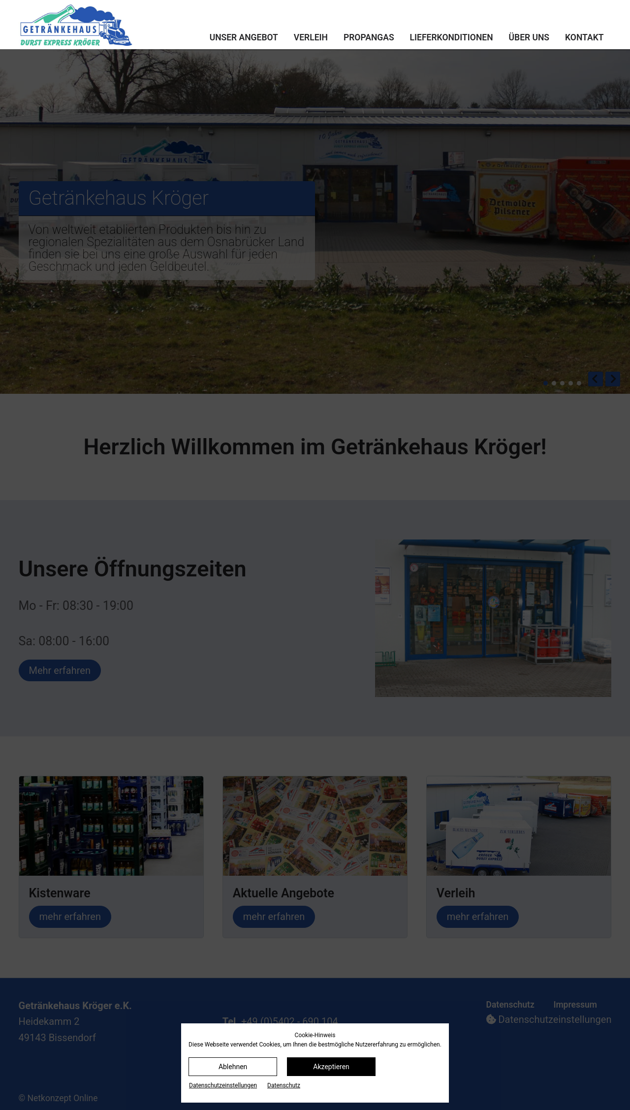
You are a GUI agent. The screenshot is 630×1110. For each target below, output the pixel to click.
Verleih (311, 37)
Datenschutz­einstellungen (223, 1085)
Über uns (529, 37)
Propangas (369, 37)
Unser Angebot (244, 37)
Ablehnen (233, 1067)
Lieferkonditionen (451, 37)
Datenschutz (283, 1085)
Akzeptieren (331, 1067)
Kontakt (584, 37)
